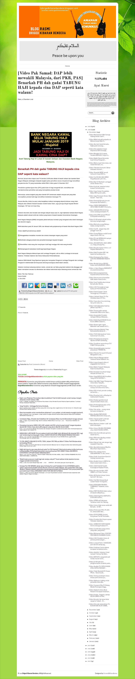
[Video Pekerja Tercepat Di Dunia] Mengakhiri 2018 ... (100, 354)
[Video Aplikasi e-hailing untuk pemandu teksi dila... (99, 581)
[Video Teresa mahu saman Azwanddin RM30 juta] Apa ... (99, 311)
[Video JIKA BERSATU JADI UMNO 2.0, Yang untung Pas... (100, 244)
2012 (89, 661)
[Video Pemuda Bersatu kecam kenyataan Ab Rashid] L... (99, 201)
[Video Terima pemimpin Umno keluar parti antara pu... (99, 576)
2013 (89, 658)
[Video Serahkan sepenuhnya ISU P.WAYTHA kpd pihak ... (100, 344)
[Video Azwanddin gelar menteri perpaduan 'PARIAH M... (99, 349)
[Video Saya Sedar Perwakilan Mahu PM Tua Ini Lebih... (99, 192)
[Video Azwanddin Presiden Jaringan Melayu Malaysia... (98, 316)
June (91, 626)
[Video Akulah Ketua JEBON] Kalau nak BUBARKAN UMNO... (100, 264)
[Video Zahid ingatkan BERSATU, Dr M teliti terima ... (100, 496)
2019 (89, 126)
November (93, 610)
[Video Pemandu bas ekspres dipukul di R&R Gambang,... (98, 340)
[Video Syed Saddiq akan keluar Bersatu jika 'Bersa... (99, 283)
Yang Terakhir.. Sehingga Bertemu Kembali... (34, 406)
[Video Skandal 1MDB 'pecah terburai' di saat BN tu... (98, 173)
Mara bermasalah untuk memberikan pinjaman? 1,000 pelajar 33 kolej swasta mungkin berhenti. (51, 413)
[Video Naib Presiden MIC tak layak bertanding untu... (98, 253)
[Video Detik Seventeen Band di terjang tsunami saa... (99, 457)
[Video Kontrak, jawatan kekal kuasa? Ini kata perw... (99, 187)
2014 (89, 655)
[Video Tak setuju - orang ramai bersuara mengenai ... (99, 410)
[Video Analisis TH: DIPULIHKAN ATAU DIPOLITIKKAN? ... (99, 567)
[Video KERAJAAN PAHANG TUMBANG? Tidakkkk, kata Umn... (98, 486)
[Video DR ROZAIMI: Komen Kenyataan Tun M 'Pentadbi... (99, 515)
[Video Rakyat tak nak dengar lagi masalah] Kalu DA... (100, 443)
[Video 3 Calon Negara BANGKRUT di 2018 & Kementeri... (100, 269)
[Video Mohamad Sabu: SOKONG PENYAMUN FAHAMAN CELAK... (100, 534)
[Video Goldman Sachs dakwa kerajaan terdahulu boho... (99, 548)
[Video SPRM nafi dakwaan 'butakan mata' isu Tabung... (99, 501)
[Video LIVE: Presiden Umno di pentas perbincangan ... (99, 539)
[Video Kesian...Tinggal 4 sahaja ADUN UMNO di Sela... (99, 595)
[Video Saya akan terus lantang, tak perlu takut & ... (99, 302)
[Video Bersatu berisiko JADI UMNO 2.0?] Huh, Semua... (98, 471)
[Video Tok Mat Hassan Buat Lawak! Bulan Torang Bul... (98, 481)
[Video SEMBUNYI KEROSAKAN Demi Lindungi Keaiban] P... (99, 525)
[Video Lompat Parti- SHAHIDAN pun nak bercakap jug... (100, 544)
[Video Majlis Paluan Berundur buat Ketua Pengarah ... (99, 159)
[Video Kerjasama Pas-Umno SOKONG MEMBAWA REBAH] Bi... (99, 259)
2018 (89, 130)
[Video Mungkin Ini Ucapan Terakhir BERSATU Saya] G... (99, 154)
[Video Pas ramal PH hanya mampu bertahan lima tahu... (99, 387)
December (93, 132)
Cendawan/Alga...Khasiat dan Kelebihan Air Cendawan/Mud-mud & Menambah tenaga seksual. (51, 419)
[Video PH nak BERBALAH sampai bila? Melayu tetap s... (100, 239)
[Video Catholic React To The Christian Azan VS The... (98, 297)
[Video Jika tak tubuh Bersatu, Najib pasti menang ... (99, 145)
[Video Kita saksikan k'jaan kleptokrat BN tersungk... (98, 150)
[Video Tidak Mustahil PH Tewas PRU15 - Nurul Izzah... (99, 572)
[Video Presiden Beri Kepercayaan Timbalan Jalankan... (100, 520)
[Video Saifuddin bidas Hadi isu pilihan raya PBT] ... (99, 307)
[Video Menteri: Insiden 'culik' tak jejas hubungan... (100, 424)
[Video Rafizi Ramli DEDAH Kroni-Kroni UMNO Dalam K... (100, 321)
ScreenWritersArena (110, 673)
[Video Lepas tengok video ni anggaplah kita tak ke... (98, 363)
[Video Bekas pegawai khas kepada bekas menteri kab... (99, 274)
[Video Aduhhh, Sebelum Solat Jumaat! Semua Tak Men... (99, 553)
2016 (89, 649)
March (91, 635)
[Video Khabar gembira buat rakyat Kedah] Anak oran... (98, 401)
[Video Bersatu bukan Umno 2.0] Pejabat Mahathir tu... (100, 248)
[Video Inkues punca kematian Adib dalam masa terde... (99, 278)
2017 (89, 645)
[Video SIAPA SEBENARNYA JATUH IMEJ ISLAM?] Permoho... (100, 206)
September (93, 616)
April (90, 632)
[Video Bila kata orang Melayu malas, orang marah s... (99, 225)
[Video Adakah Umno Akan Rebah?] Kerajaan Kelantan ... (99, 591)
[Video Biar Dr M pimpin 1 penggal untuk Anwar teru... (100, 183)
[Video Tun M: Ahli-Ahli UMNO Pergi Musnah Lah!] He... (99, 178)
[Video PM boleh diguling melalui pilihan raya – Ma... (100, 438)
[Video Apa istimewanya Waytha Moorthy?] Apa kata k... (100, 448)
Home (67, 66)
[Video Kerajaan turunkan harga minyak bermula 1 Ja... (100, 372)
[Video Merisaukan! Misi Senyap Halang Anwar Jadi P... (99, 135)
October (92, 613)
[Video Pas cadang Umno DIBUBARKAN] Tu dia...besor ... (100, 452)
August (91, 619)
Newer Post (22, 361)
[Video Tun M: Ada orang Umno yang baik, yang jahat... (99, 529)
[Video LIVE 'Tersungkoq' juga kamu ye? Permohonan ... (99, 288)
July (90, 622)
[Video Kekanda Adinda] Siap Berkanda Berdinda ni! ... (99, 330)
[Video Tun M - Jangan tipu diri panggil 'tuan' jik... (99, 230)
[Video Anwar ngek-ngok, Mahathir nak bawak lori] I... (99, 325)
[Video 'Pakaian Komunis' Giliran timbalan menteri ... (99, 168)
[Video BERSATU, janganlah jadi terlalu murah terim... (99, 558)
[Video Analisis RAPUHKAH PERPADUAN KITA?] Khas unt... (100, 415)
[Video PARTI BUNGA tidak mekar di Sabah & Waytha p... (100, 492)
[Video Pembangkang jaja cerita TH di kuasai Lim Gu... (99, 405)
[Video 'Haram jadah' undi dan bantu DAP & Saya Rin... (99, 419)
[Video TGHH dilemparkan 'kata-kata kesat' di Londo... (100, 335)
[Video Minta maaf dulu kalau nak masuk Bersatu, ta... (100, 164)
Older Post (79, 361)
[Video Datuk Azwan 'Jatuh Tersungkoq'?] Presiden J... (98, 292)
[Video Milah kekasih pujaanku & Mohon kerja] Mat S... (100, 140)
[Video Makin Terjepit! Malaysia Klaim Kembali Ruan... (99, 368)
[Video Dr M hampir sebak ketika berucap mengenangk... (100, 220)
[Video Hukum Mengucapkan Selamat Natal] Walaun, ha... (99, 358)
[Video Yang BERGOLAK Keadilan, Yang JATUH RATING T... (100, 377)
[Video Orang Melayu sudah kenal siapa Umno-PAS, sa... (100, 234)
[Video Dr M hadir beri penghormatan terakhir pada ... (100, 562)
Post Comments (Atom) (37, 364)
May (90, 629)
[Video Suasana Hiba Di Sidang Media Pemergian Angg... (99, 586)
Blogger (64, 370)
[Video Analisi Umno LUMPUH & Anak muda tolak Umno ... (99, 462)
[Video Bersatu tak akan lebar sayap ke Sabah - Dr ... (99, 600)
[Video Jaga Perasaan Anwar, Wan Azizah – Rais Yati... (100, 197)
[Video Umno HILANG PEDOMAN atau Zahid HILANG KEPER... (100, 429)
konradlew (49, 370)
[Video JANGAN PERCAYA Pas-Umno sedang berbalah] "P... (99, 211)
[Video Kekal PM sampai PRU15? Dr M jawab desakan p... (99, 215)
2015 (89, 652)
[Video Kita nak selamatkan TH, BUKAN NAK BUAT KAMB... (99, 605)
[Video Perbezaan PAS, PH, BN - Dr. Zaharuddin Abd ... (99, 511)
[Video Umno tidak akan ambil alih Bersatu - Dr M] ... (100, 506)
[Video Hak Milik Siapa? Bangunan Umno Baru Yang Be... (100, 382)
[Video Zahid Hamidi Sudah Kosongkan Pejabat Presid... (99, 467)
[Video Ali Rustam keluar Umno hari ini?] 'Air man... (99, 476)
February (92, 638)
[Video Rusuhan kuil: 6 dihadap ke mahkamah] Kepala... (100, 396)
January (92, 641)
